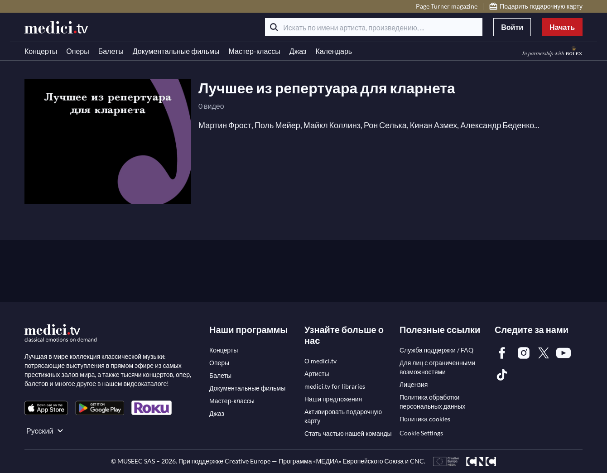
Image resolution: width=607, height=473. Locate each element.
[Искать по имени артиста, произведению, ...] (373, 27)
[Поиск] (274, 27)
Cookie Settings (421, 433)
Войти (512, 27)
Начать (562, 27)
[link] (46, 408)
